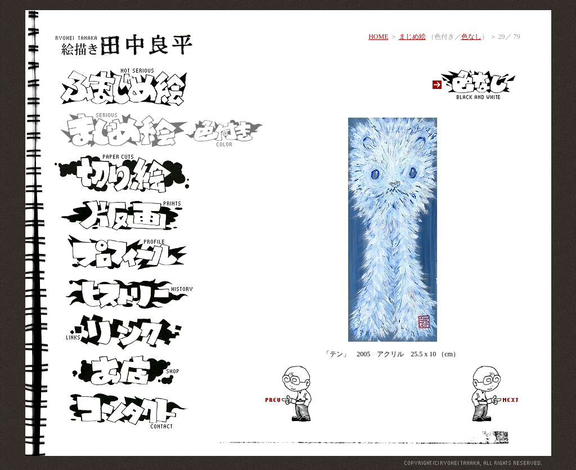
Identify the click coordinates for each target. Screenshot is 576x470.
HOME (378, 37)
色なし (471, 37)
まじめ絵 (412, 37)
